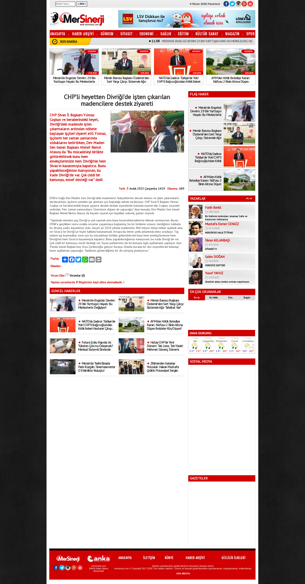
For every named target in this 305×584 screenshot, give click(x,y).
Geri (247, 198)
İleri (250, 198)
